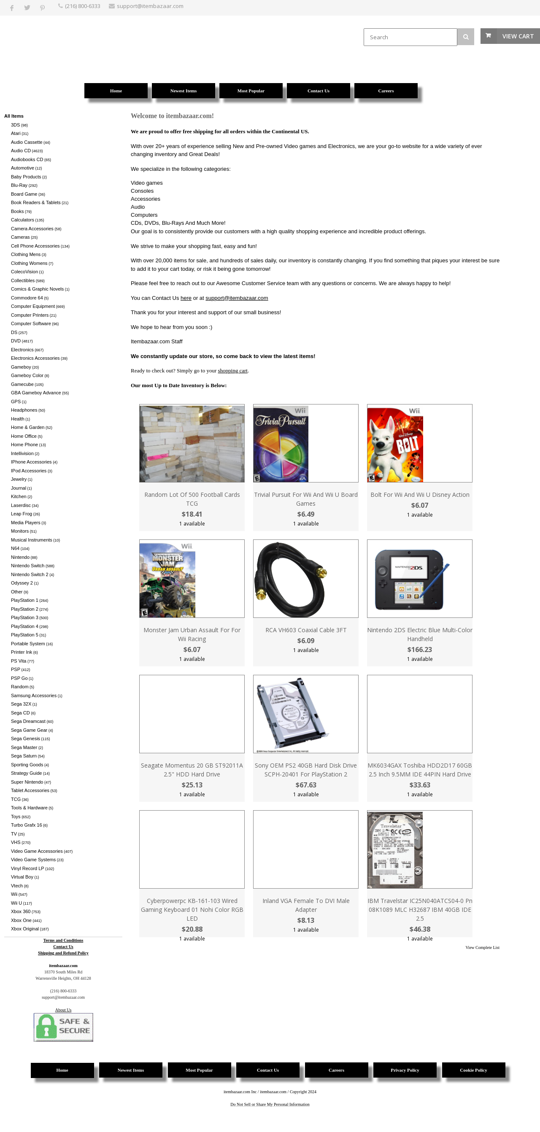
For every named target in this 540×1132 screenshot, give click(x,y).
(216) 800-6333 (82, 6)
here (186, 298)
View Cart (518, 36)
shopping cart (233, 370)
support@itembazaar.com (236, 298)
